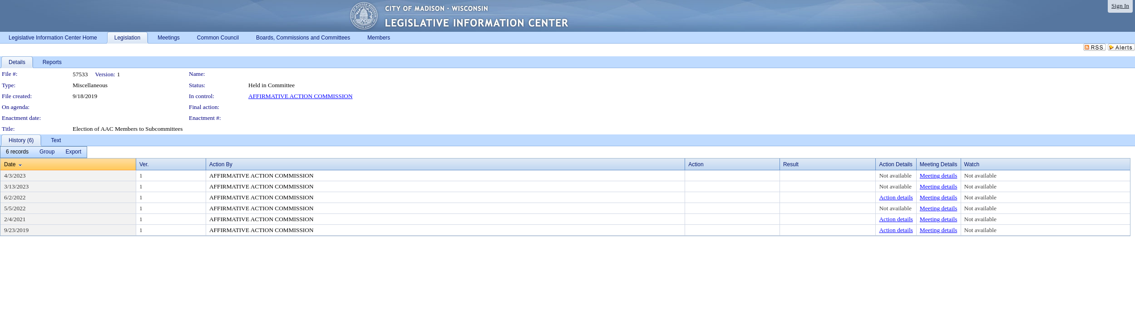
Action (695, 164)
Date (9, 164)
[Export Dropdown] (73, 152)
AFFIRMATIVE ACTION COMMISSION (300, 96)
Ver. (144, 164)
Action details (896, 197)
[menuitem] (17, 152)
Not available (895, 175)
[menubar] (43, 152)
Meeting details (938, 175)
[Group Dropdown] (47, 152)
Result (791, 164)
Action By (220, 164)
